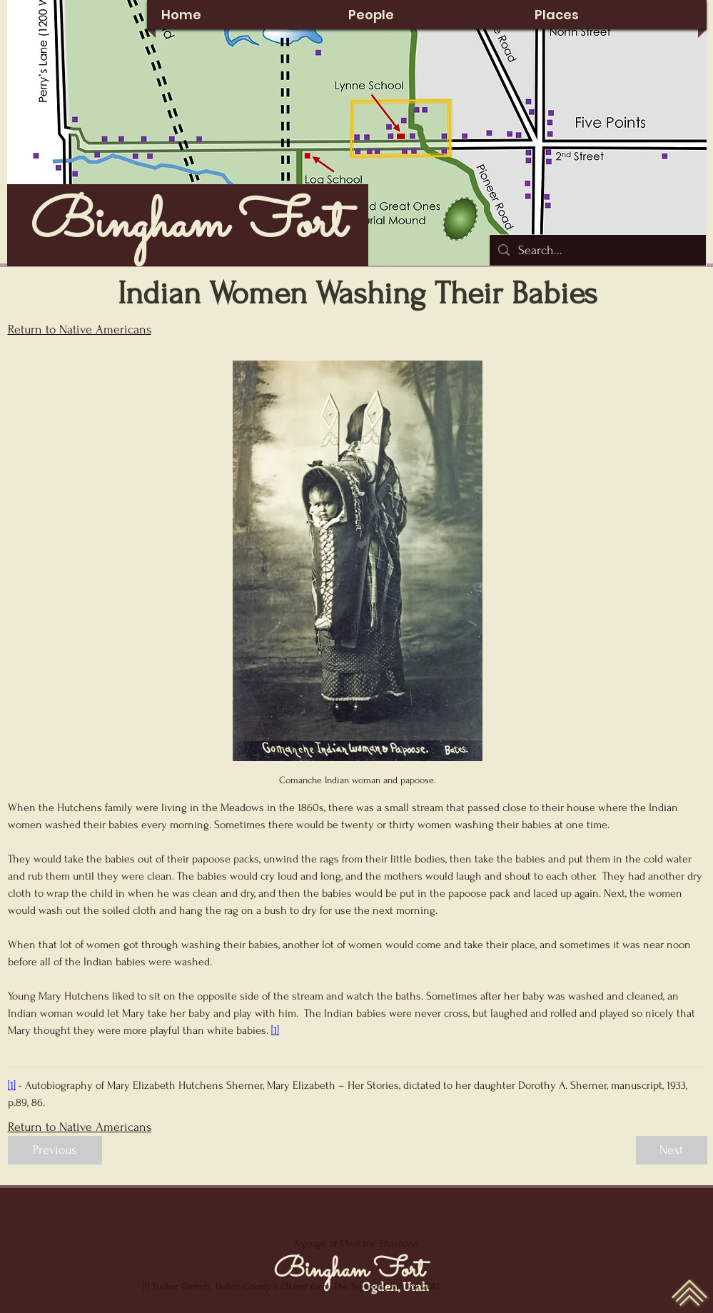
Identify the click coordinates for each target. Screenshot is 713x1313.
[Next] (671, 1150)
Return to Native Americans (79, 329)
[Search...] (597, 250)
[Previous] (55, 1150)
